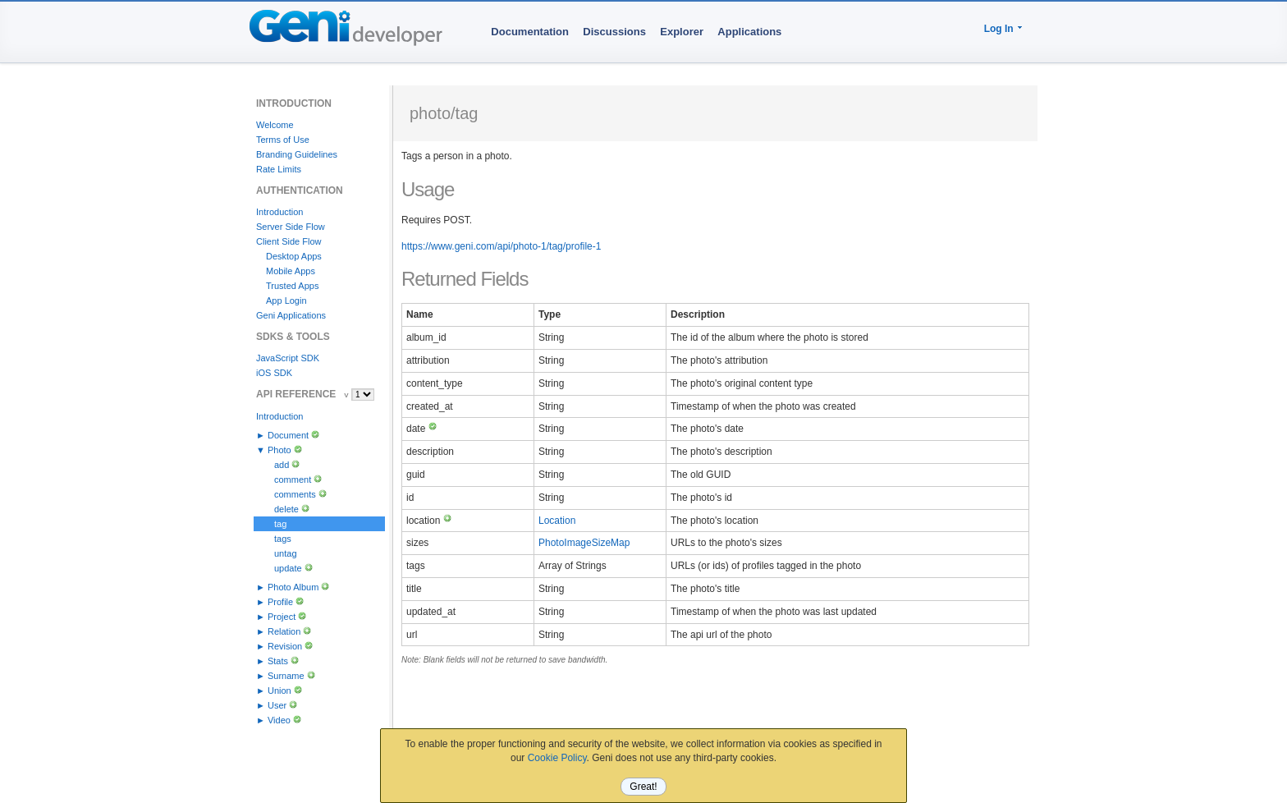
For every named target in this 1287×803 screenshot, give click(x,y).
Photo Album (293, 587)
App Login (286, 300)
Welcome (275, 125)
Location (556, 520)
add (281, 465)
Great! (643, 786)
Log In (999, 28)
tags (282, 539)
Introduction (279, 212)
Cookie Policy (557, 758)
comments (295, 494)
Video (279, 720)
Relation (284, 631)
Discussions (614, 31)
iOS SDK (274, 373)
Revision (285, 646)
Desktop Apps (294, 256)
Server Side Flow (290, 227)
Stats (278, 661)
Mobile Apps (290, 271)
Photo (279, 450)
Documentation (530, 31)
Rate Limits (278, 169)
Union (279, 690)
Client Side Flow (288, 241)
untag (285, 553)
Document (288, 435)
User (277, 705)
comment (292, 479)
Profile (280, 602)
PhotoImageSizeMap (584, 542)
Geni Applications (291, 315)
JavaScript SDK (287, 358)
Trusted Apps (292, 286)
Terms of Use (282, 140)
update (288, 568)
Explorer (681, 31)
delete (286, 509)
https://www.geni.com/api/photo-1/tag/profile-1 (501, 246)
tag (280, 524)
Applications (749, 31)
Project (281, 617)
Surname (286, 676)
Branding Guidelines (296, 154)
